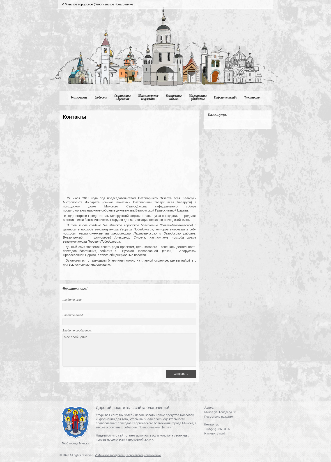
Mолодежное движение (198, 97)
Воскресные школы (174, 97)
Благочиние (79, 97)
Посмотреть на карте (218, 416)
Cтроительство (225, 97)
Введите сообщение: (77, 330)
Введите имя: (72, 299)
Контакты (252, 97)
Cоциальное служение (122, 97)
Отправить (181, 373)
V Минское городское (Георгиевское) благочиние (128, 455)
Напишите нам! (214, 433)
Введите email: (72, 315)
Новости (101, 97)
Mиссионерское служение (148, 97)
